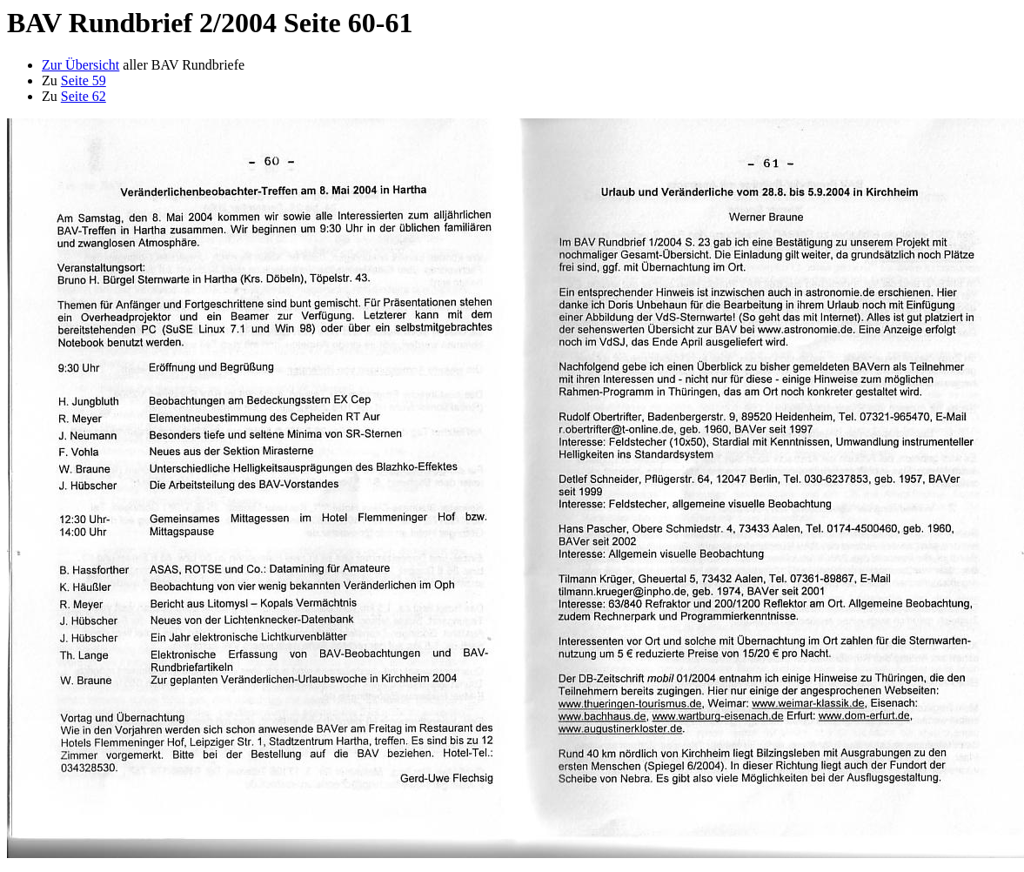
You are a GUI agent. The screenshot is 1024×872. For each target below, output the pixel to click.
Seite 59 (83, 80)
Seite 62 (83, 96)
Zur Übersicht (80, 64)
